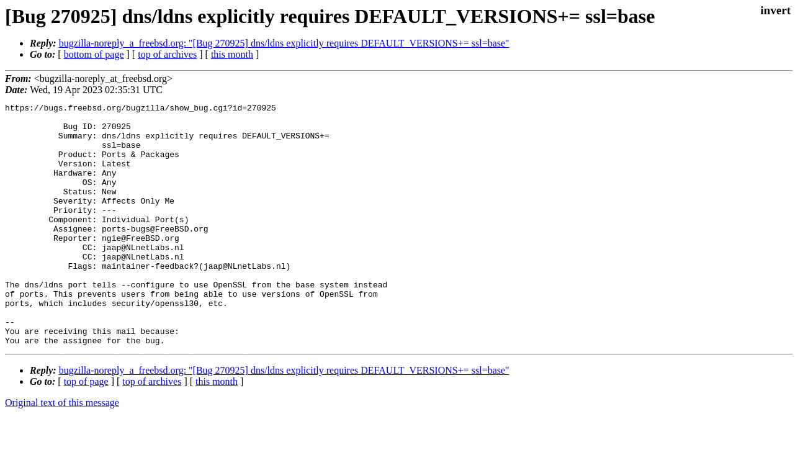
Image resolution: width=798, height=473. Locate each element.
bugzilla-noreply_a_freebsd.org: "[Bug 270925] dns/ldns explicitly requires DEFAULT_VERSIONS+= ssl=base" (284, 43)
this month (232, 54)
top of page (86, 430)
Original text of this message (62, 451)
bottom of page (94, 54)
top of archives (167, 54)
